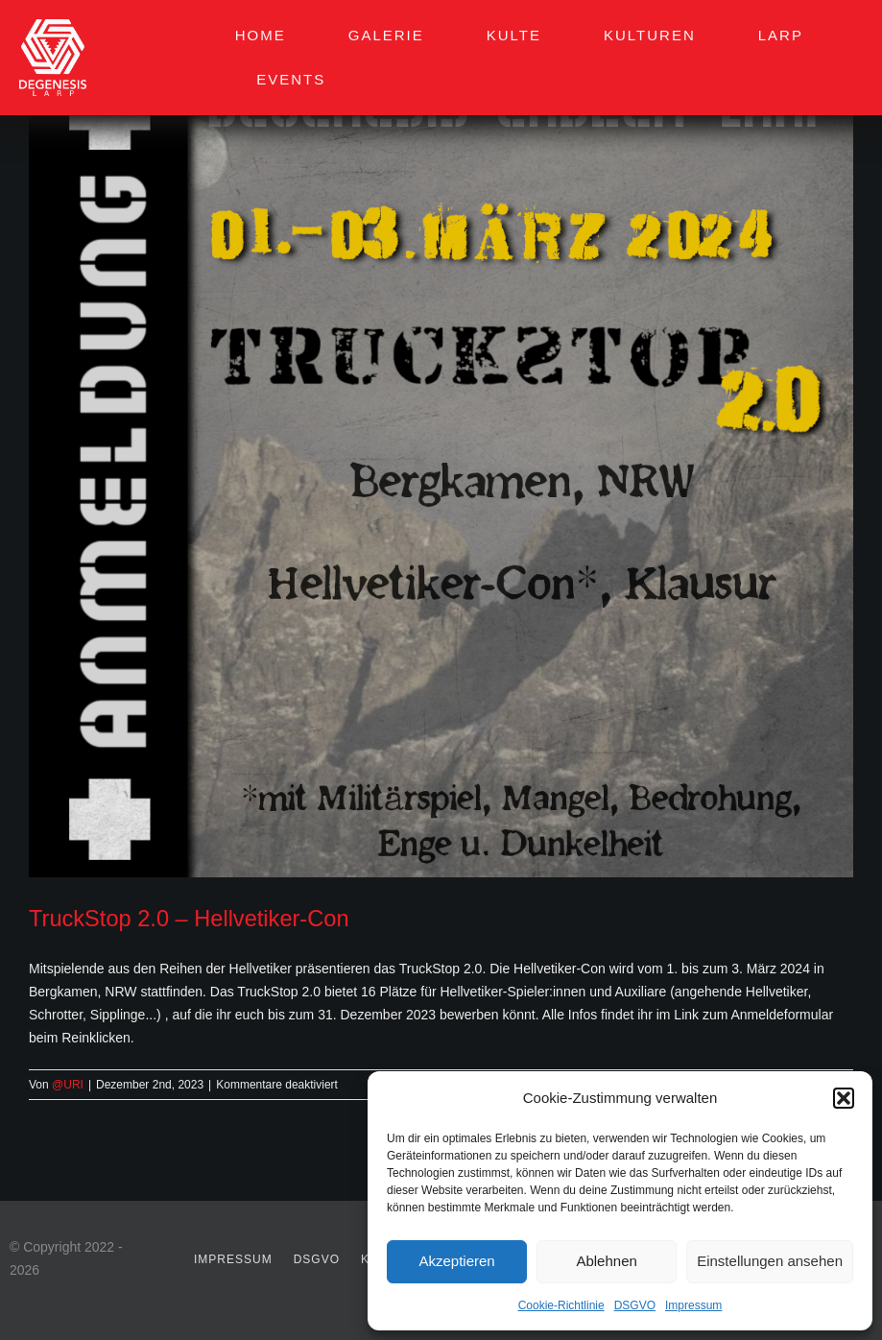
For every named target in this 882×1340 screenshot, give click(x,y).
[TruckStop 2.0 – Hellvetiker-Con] (441, 465)
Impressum (693, 1305)
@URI (67, 1084)
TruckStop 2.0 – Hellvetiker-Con (189, 918)
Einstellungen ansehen (770, 1261)
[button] (843, 1098)
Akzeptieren (456, 1261)
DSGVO (635, 1305)
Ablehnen (606, 1261)
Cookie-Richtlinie (561, 1305)
